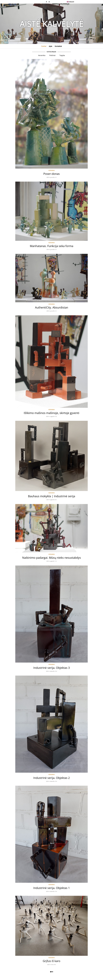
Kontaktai (58, 46)
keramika (41, 55)
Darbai (43, 46)
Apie (50, 46)
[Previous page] (51, 971)
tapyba (62, 55)
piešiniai (52, 55)
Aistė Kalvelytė (51, 23)
